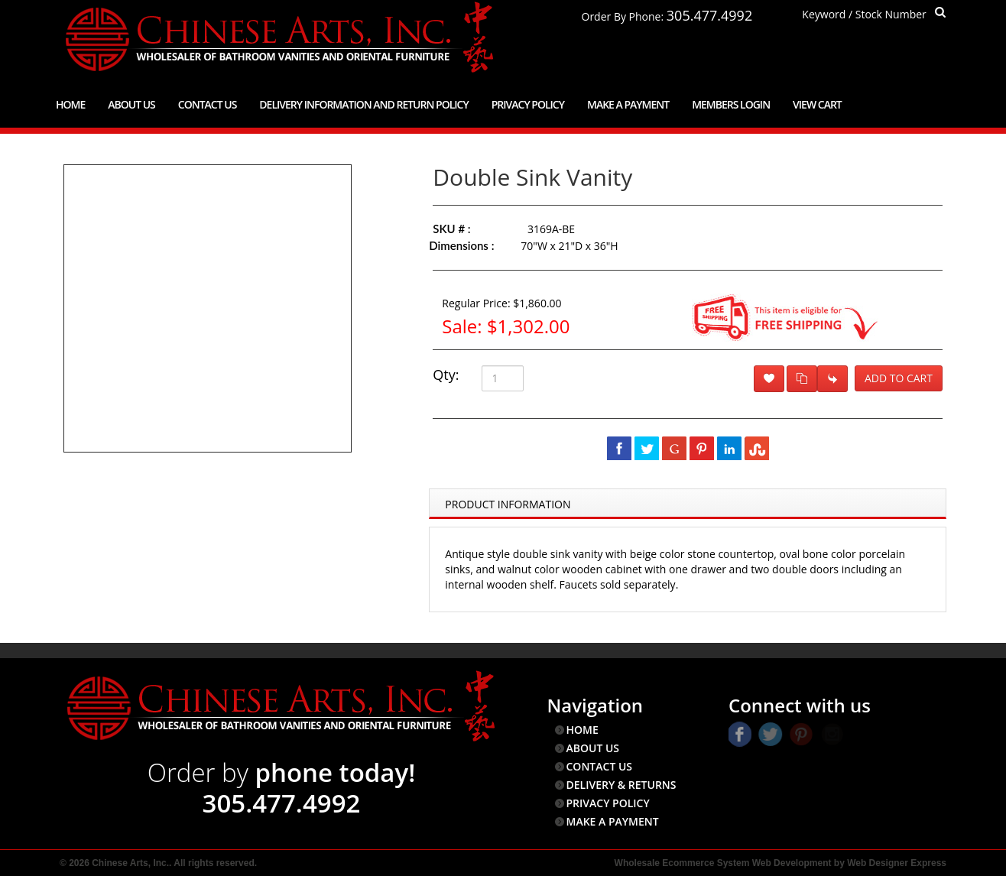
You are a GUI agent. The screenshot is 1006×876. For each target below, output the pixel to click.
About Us (131, 104)
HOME (582, 729)
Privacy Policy (528, 104)
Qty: (446, 374)
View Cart (817, 104)
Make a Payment (628, 104)
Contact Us (207, 104)
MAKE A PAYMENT (612, 821)
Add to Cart (899, 378)
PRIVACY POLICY (608, 803)
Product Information (507, 504)
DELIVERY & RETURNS (621, 784)
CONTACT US (599, 766)
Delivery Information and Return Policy (363, 104)
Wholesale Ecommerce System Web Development (723, 863)
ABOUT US (593, 748)
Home (70, 104)
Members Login (731, 104)
